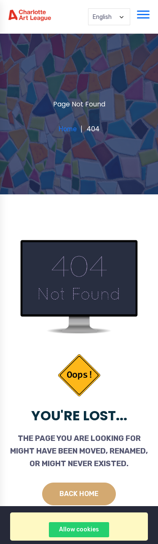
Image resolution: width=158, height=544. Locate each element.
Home (68, 129)
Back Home (79, 494)
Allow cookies (79, 529)
